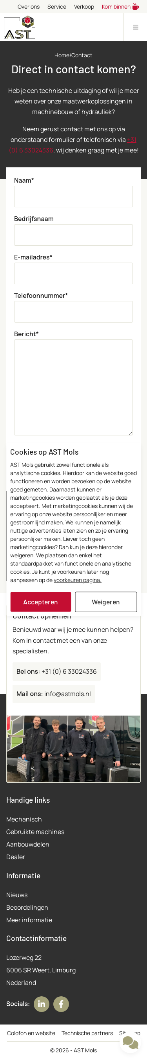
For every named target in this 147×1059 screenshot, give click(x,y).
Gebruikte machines (35, 831)
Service (56, 6)
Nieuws (16, 894)
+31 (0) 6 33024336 (56, 671)
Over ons (29, 6)
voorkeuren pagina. (78, 580)
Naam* (24, 180)
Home (61, 55)
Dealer (15, 856)
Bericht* (26, 334)
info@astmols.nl (53, 693)
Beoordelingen (27, 907)
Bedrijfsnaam (34, 218)
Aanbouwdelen (27, 844)
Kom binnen (120, 6)
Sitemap (129, 1033)
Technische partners (87, 1033)
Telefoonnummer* (41, 295)
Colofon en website (31, 1033)
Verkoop (84, 6)
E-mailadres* (33, 257)
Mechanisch (24, 819)
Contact (82, 55)
